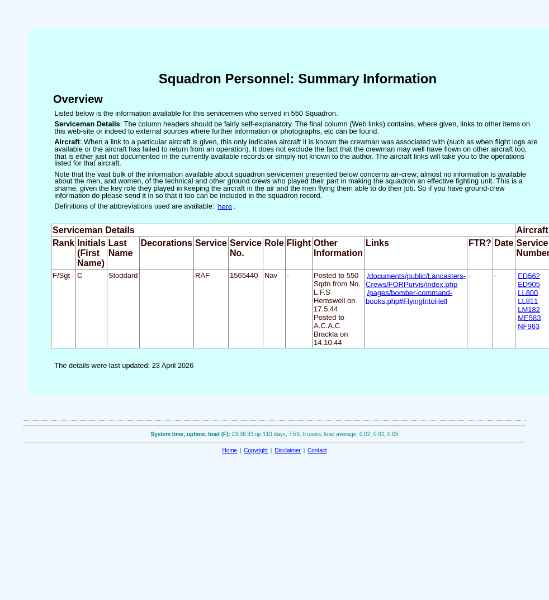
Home (229, 450)
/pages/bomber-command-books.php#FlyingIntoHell (409, 296)
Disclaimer (287, 450)
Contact (316, 450)
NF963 (528, 326)
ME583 (529, 317)
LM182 (529, 309)
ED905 (529, 284)
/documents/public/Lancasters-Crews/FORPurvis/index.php (416, 279)
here (224, 206)
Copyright (256, 450)
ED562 (529, 275)
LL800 (528, 292)
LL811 (528, 300)
